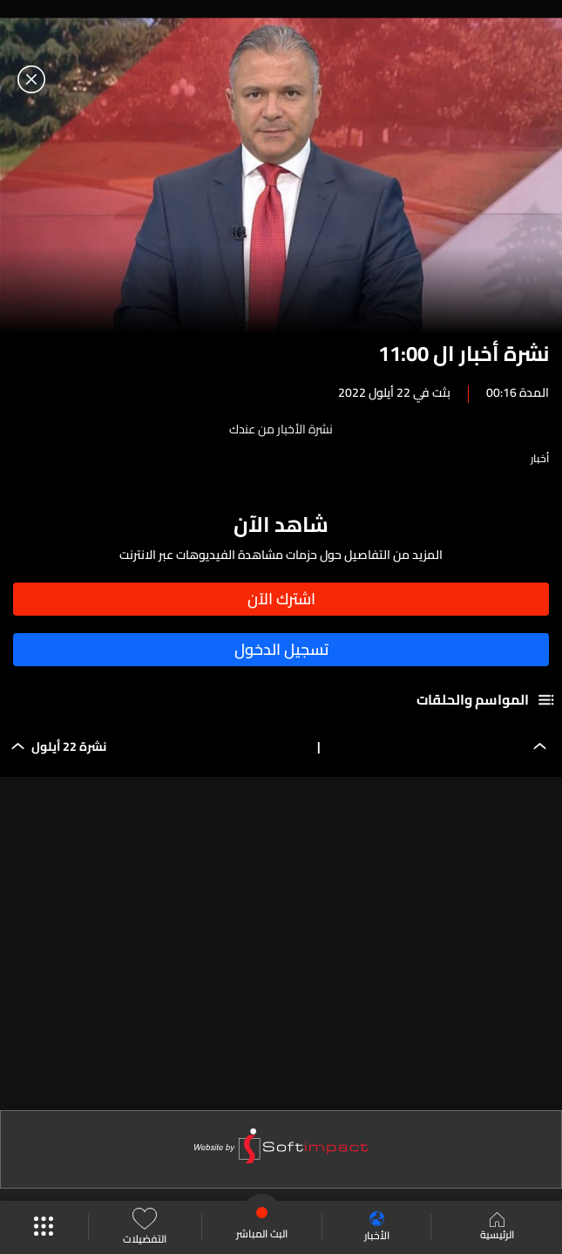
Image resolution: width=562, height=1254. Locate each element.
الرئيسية (497, 1228)
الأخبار (376, 1227)
